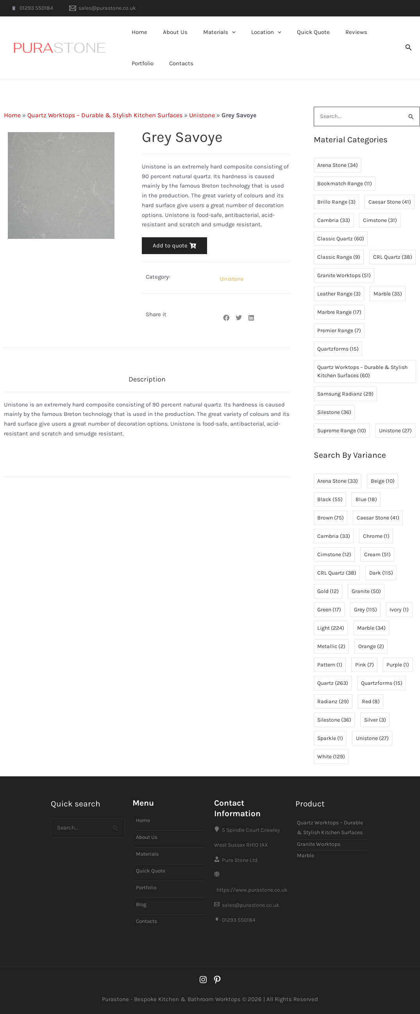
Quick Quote (295, 32)
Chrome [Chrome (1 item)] (376, 536)
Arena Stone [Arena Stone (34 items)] (337, 165)
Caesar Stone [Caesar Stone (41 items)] (389, 202)
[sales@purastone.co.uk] (102, 8)
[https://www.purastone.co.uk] (251, 880)
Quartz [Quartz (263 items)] (332, 683)
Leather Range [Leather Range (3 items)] (339, 294)
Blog (141, 897)
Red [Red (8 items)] (371, 701)
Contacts (142, 63)
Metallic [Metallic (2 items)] (331, 646)
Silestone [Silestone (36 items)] (334, 412)
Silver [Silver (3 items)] (375, 720)
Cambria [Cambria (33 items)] (333, 220)
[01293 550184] (31, 8)
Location (253, 32)
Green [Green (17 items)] (329, 609)
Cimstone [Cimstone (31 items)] (380, 220)
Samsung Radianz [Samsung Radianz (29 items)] (345, 394)
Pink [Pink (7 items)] (364, 664)
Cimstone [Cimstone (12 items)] (334, 554)
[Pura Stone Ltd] (251, 855)
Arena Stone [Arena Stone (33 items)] (337, 481)
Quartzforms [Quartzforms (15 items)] (338, 349)
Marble (305, 847)
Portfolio (368, 32)
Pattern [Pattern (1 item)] (329, 664)
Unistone (202, 115)
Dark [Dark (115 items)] (381, 573)
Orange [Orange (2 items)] (371, 646)
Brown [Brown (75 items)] (330, 517)
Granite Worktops (318, 835)
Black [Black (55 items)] (330, 499)
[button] (222, 32)
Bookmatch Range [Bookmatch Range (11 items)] (344, 184)
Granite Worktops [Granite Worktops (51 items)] (344, 275)
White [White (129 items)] (331, 756)
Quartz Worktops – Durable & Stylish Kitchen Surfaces (104, 115)
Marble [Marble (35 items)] (388, 294)
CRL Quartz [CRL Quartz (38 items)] (392, 257)
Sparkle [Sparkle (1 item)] (330, 738)
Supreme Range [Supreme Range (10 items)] (341, 431)
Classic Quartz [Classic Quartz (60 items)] (340, 239)
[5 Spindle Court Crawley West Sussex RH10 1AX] (251, 831)
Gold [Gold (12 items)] (328, 591)
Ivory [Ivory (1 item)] (399, 609)
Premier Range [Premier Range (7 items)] (339, 331)
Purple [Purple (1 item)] (397, 664)
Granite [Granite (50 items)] (366, 591)
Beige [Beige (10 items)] (383, 481)
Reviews (335, 32)
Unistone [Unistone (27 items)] (395, 431)
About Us (169, 32)
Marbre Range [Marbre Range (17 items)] (339, 312)
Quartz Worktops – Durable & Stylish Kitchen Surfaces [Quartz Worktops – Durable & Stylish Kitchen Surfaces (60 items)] (362, 371)
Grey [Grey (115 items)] (365, 609)
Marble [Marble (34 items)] (371, 628)
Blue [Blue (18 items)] (366, 499)
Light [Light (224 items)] (330, 628)
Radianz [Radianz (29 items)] (333, 701)
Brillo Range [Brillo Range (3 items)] (336, 202)
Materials (209, 32)
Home (137, 32)
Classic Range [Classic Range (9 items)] (338, 257)
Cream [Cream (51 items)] (377, 554)
